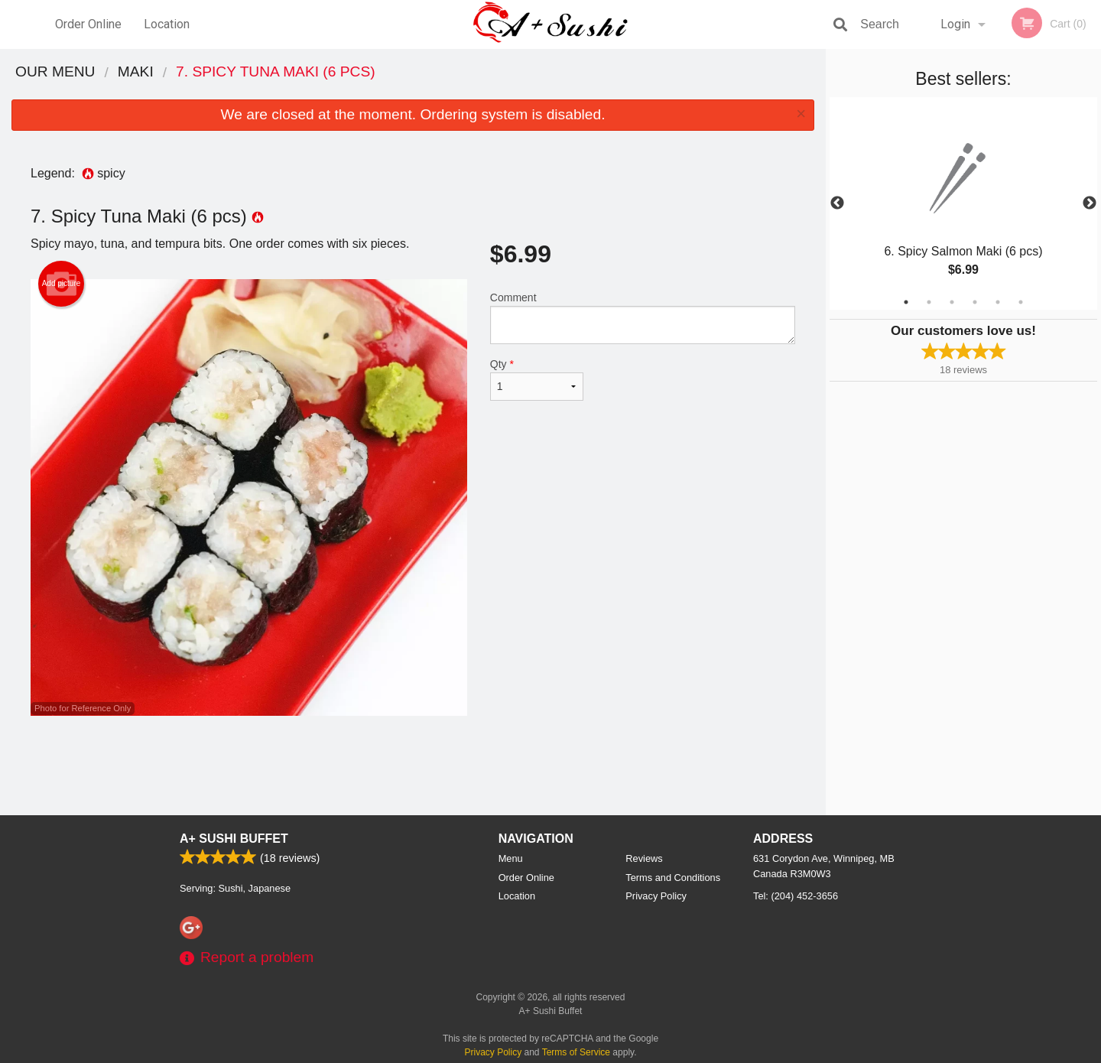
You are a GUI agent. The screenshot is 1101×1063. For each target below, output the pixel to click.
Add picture (61, 284)
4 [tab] (974, 302)
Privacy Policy (656, 896)
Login (955, 24)
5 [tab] (997, 302)
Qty (536, 379)
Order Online (88, 24)
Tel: (795, 896)
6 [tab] (1020, 302)
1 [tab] (906, 302)
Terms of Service (576, 1052)
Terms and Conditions (672, 877)
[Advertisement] (413, 765)
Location (167, 24)
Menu (511, 858)
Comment (642, 317)
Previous (837, 203)
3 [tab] (952, 302)
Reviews (643, 858)
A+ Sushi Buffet (234, 838)
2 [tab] (929, 302)
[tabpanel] (963, 203)
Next (1089, 203)
